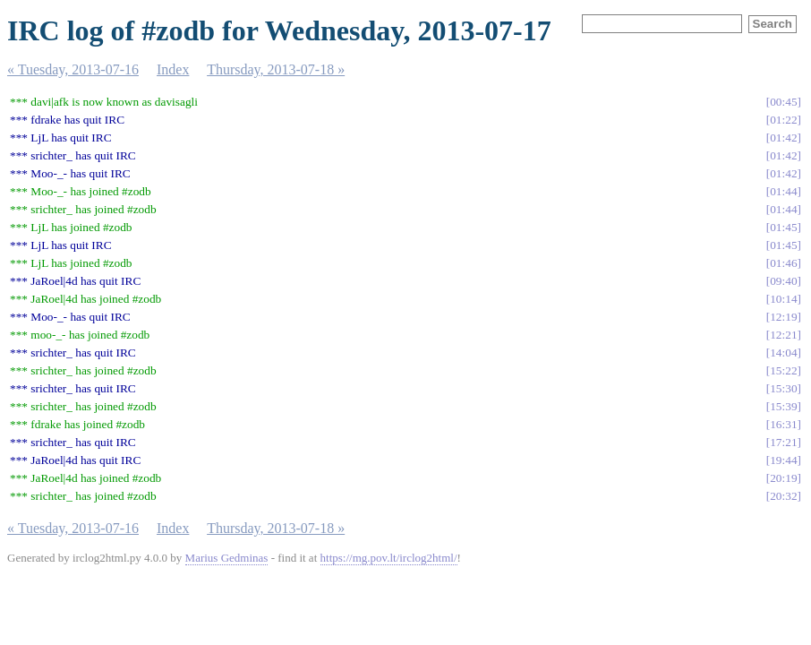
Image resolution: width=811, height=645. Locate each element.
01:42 (783, 137)
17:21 (783, 442)
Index (173, 69)
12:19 (783, 316)
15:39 (783, 406)
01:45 (783, 227)
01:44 (783, 191)
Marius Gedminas (227, 557)
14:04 (783, 352)
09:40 (783, 281)
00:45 (783, 101)
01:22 (783, 119)
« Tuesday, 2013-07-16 (73, 69)
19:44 (783, 460)
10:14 (783, 298)
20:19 (783, 478)
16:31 (783, 424)
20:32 (783, 496)
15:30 (783, 388)
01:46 (783, 263)
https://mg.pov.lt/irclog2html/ (388, 557)
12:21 (783, 334)
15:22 (783, 370)
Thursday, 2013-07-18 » (276, 69)
